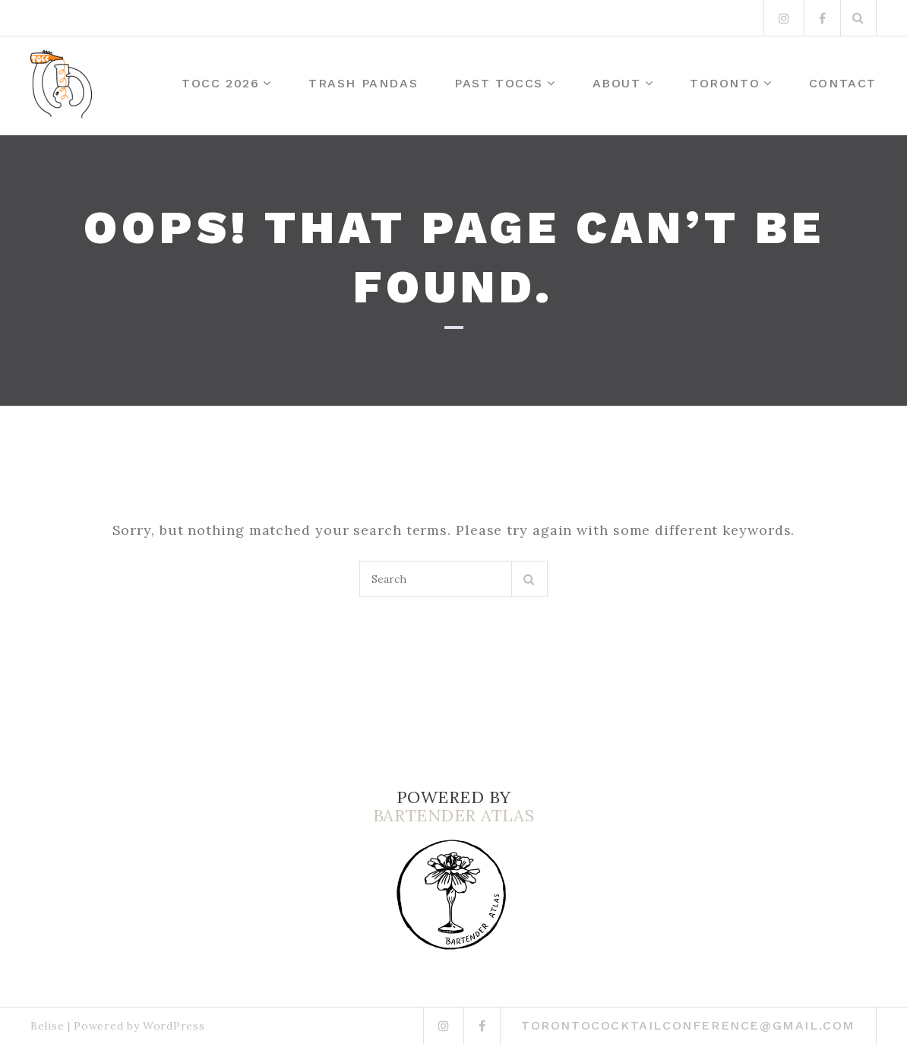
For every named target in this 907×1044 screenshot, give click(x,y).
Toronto (725, 83)
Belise (47, 1026)
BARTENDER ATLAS (453, 815)
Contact (843, 83)
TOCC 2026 (220, 83)
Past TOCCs (498, 83)
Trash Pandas (363, 83)
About (617, 83)
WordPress (173, 1026)
